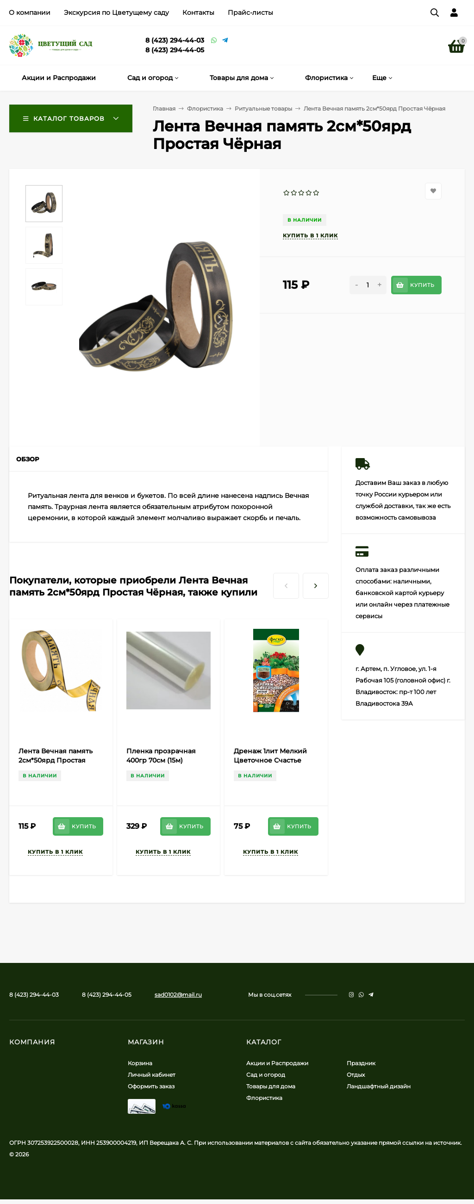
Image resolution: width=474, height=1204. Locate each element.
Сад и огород (265, 1074)
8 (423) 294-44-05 (174, 50)
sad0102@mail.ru (178, 994)
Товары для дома (270, 1086)
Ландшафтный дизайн (379, 1086)
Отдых (356, 1074)
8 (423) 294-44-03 (174, 40)
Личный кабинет (151, 1074)
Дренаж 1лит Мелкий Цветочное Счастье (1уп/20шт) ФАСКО (270, 760)
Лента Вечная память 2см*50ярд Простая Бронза (56, 760)
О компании (29, 12)
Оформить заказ (151, 1086)
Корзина (140, 1063)
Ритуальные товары (263, 108)
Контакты (198, 12)
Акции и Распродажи (277, 1063)
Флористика (205, 108)
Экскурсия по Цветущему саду (116, 12)
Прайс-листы (250, 12)
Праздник (361, 1063)
